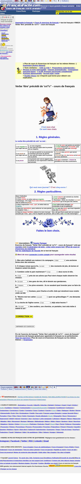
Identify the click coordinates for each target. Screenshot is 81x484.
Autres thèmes (39, 65)
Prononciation (37, 427)
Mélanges (31, 421)
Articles (74, 405)
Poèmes (12, 427)
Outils (22, 3)
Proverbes (46, 427)
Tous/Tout (76, 429)
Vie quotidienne (32, 432)
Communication (25, 408)
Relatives (10, 429)
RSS (31, 441)
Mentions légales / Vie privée (28, 463)
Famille (32, 413)
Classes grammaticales (57, 70)
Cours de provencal (6, 452)
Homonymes (72, 416)
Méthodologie (39, 421)
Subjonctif (31, 429)
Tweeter (36, 243)
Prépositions (55, 427)
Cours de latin (71, 449)
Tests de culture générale (31, 449)
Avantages (3, 30)
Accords (30, 405)
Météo (53, 421)
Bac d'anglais (51, 452)
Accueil (3, 11)
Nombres (64, 421)
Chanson (16, 408)
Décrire (78, 410)
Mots (9, 421)
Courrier (48, 410)
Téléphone (17, 432)
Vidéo (24, 432)
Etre (17, 413)
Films (76, 413)
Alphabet (51, 405)
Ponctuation (76, 424)
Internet (17, 418)
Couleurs (41, 410)
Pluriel (62, 424)
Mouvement (16, 421)
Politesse (68, 424)
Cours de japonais (47, 449)
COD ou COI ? (45, 68)
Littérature (56, 418)
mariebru (18, 247)
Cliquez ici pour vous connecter (7, 20)
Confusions (70, 408)
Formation (3, 416)
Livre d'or (3, 36)
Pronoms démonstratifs (32, 73)
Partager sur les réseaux (9, 469)
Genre (19, 416)
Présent (63, 427)
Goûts (24, 416)
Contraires (28, 410)
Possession (4, 427)
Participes (33, 424)
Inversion (24, 418)
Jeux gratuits (3, 57)
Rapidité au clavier (60, 449)
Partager (43, 243)
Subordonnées (41, 429)
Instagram (4, 441)
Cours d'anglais (28, 447)
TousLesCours (12, 3)
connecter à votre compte (39, 255)
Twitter (24, 441)
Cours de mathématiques (42, 447)
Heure (64, 416)
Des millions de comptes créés (5, 25)
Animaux (58, 405)
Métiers (47, 421)
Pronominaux (20, 427)
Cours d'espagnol (57, 447)
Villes (40, 432)
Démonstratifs (5, 413)
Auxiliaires (8, 408)
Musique (23, 421)
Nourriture (77, 421)
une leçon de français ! (6, 52)
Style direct (23, 429)
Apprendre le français (24, 23)
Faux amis (39, 413)
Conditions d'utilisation (51, 458)
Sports (16, 429)
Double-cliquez (30, 76)
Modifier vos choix (51, 463)
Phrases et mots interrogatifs (34, 70)
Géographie (57, 416)
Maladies (4, 421)
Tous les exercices (22, 338)
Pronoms (29, 427)
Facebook (15, 441)
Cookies (41, 463)
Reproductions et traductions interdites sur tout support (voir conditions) (27, 460)
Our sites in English (63, 452)
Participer (36, 11)
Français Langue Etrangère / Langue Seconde (58, 413)
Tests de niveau (66, 429)
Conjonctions (4, 410)
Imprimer (3, 35)
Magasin (63, 418)
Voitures (46, 432)
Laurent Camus (13, 458)
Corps (35, 410)
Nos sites (30, 3)
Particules (41, 424)
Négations (4, 424)
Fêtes (14, 416)
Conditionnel (60, 408)
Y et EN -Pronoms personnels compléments (54, 71)
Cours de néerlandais (15, 449)
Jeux (3, 3)
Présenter (70, 427)
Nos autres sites (4, 58)
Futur (9, 416)
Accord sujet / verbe (51, 73)
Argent (64, 405)
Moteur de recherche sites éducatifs (25, 452)
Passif (47, 424)
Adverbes (44, 405)
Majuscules (76, 418)
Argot (69, 405)
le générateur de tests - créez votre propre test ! (46, 247)
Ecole (13, 413)
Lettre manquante (46, 418)
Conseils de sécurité (67, 458)
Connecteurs (14, 410)
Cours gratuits (6, 387)
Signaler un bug (5, 39)
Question (3, 429)
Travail (11, 432)
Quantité (77, 427)
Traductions (4, 432)
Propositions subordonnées (63, 68)
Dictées (72, 410)
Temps (58, 429)
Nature (58, 421)
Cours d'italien (69, 447)
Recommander (5, 38)
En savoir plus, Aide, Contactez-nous (31, 458)
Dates (59, 410)
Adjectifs (37, 405)
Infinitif (11, 418)
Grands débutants (42, 416)
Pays (57, 424)
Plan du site (4, 37)
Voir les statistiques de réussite (27, 251)
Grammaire (27, 65)
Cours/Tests (21, 11)
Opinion (11, 424)
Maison (69, 418)
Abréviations (22, 405)
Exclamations (24, 413)
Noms (70, 421)
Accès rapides (5, 34)
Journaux (36, 418)
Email (46, 441)
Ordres (17, 424)
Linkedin (38, 441)
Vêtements (60, 432)
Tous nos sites (40, 389)
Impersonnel (4, 418)
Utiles (2, 13)
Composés (51, 408)
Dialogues (65, 410)
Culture (4, 389)
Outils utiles (42, 452)
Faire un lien (4, 41)
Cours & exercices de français (47, 23)
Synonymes (51, 429)
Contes (21, 410)
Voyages (52, 432)
